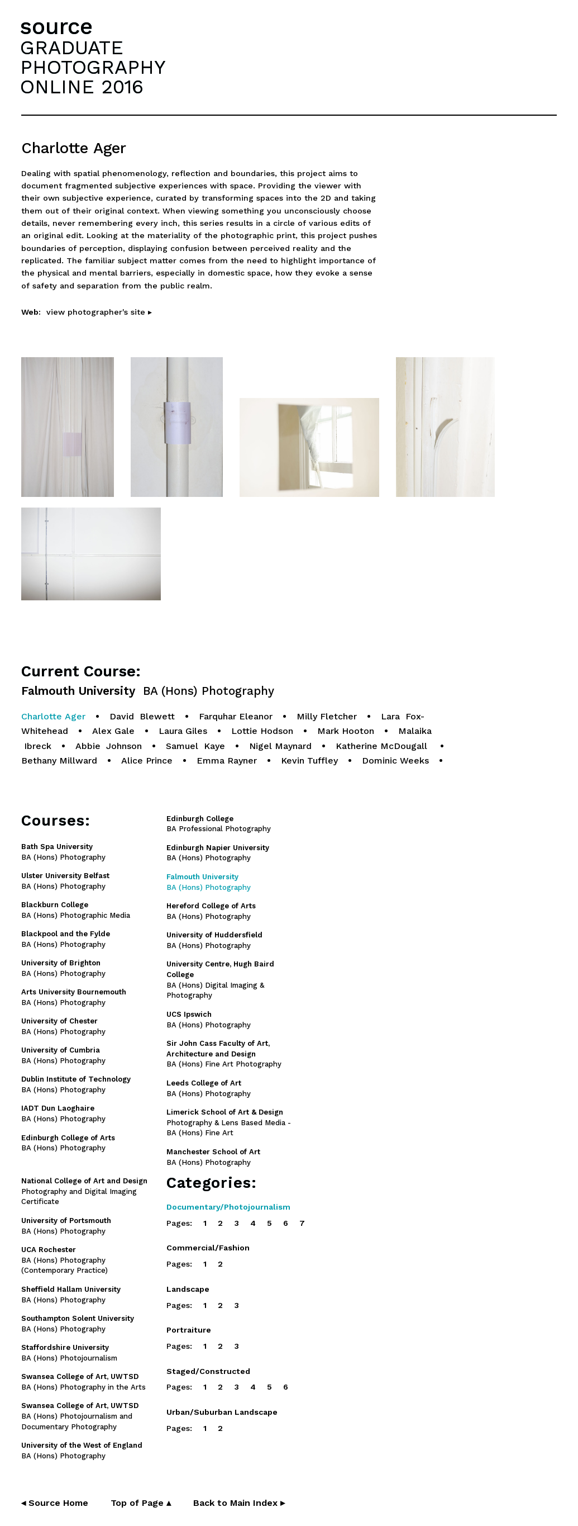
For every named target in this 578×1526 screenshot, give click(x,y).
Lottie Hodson (262, 731)
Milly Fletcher (327, 716)
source (56, 26)
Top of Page (141, 1502)
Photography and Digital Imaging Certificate (84, 1191)
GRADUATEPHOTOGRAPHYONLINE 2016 (92, 67)
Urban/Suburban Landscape (222, 1411)
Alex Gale (113, 731)
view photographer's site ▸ (99, 311)
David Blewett (142, 716)
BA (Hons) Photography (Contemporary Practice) (64, 1260)
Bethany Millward (59, 760)
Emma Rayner (227, 760)
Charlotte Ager (53, 716)
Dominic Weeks (395, 760)
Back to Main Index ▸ (239, 1502)
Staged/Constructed (208, 1371)
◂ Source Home (54, 1502)
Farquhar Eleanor (236, 716)
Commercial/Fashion (208, 1247)
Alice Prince (147, 760)
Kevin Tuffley (309, 760)
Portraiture (188, 1329)
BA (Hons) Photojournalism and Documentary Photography (79, 1416)
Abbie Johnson (108, 746)
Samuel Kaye (195, 746)
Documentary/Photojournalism (228, 1206)
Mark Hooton (345, 731)
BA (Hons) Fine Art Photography (223, 1054)
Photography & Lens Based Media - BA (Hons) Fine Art (228, 1123)
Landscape (187, 1289)
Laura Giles (183, 731)
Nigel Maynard (280, 746)
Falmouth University (147, 691)
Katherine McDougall (383, 746)
